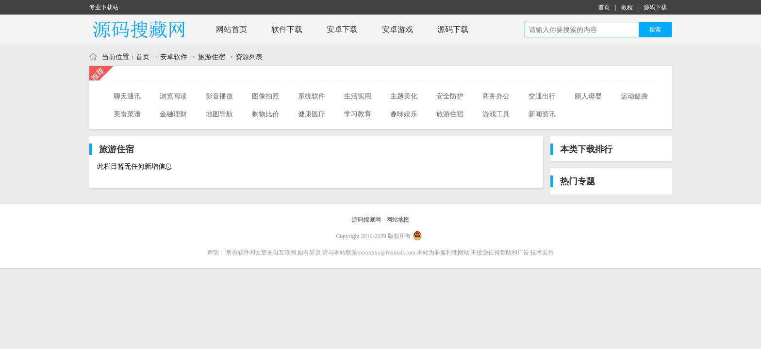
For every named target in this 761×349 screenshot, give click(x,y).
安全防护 (449, 96)
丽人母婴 (588, 96)
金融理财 (173, 114)
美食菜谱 (127, 114)
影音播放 (219, 96)
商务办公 (496, 96)
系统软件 (311, 96)
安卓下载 (342, 29)
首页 (604, 7)
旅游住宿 (211, 57)
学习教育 (357, 114)
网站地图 (398, 219)
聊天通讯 (127, 96)
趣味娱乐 (403, 114)
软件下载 (286, 29)
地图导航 (219, 114)
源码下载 (655, 7)
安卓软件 (173, 57)
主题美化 (403, 96)
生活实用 (357, 96)
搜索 (655, 29)
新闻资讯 (542, 114)
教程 (627, 7)
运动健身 (634, 96)
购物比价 (265, 114)
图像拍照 (265, 96)
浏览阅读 (173, 96)
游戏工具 (496, 114)
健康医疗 (311, 114)
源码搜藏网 (366, 219)
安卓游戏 (397, 29)
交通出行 (542, 96)
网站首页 (231, 29)
